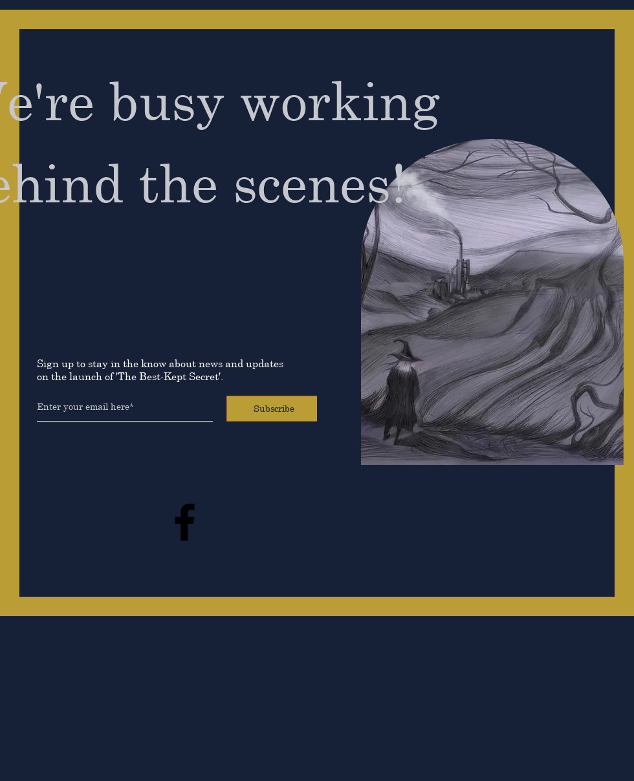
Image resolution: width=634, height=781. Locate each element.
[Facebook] (185, 522)
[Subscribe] (273, 409)
